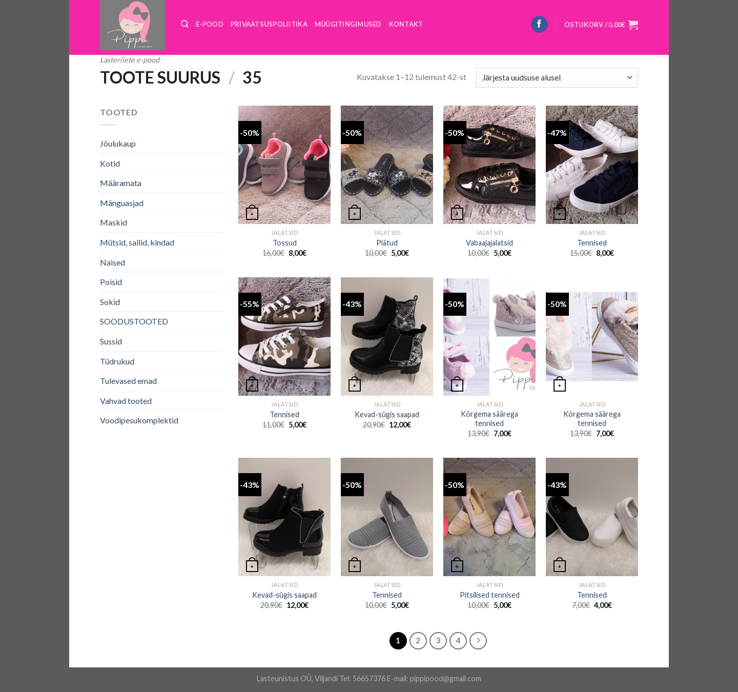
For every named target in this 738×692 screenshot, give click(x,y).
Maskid (113, 222)
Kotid (110, 163)
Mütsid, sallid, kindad (137, 242)
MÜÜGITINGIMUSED (348, 24)
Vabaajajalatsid (489, 242)
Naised (112, 262)
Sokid (110, 302)
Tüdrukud (117, 361)
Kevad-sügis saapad (387, 414)
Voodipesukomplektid (139, 420)
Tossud (285, 242)
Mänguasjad (122, 203)
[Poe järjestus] (557, 78)
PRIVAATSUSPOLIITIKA (269, 24)
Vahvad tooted (126, 400)
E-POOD (209, 24)
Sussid (111, 341)
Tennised (592, 242)
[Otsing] (185, 24)
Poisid (111, 282)
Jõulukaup (118, 143)
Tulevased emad (128, 380)
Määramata (120, 183)
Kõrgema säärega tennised (489, 419)
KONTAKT (406, 24)
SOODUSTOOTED (134, 321)
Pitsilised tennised (490, 595)
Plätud (387, 242)
